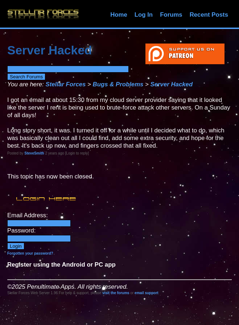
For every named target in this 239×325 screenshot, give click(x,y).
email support (146, 293)
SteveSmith (34, 153)
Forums (171, 14)
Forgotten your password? (30, 253)
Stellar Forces (65, 84)
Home (118, 14)
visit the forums (115, 293)
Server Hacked (172, 84)
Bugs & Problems (118, 84)
